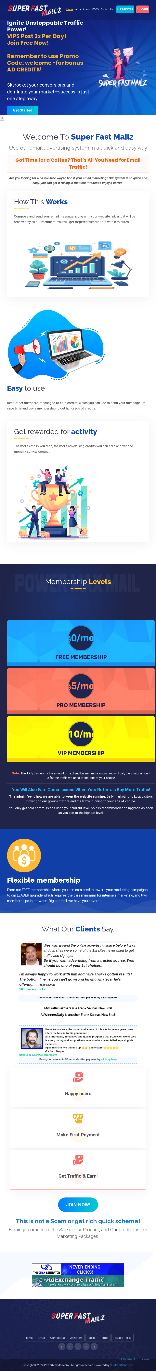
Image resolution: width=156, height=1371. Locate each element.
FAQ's (95, 9)
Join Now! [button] (78, 1204)
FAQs (41, 1338)
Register (125, 9)
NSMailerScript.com (134, 1359)
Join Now (76, 1338)
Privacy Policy (122, 1338)
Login (91, 1338)
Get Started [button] (22, 110)
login (142, 9)
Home (69, 9)
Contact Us (107, 9)
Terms (104, 1338)
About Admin (82, 9)
